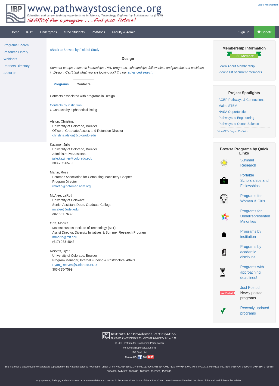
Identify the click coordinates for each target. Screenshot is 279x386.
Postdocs (98, 32)
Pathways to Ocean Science (239, 124)
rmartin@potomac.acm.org (71, 186)
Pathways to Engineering (236, 118)
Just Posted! (250, 288)
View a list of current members (240, 72)
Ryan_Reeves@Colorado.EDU (74, 265)
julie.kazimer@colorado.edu (72, 158)
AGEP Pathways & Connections (241, 100)
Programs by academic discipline (250, 252)
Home (15, 32)
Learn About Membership (237, 66)
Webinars (10, 59)
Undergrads (48, 32)
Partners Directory (16, 66)
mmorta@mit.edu (64, 237)
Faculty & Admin (123, 32)
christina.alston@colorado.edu (74, 135)
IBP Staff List (139, 352)
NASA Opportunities (233, 112)
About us (9, 73)
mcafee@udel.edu (65, 209)
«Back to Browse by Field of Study (74, 50)
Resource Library (15, 52)
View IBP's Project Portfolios (232, 131)
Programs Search (16, 45)
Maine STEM (228, 106)
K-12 (29, 32)
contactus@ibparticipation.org (139, 347)
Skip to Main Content (268, 5)
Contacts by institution (66, 105)
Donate (264, 32)
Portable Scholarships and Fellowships (254, 180)
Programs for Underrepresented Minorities (255, 216)
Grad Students (74, 32)
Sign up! (244, 32)
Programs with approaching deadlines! (252, 272)
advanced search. (140, 72)
